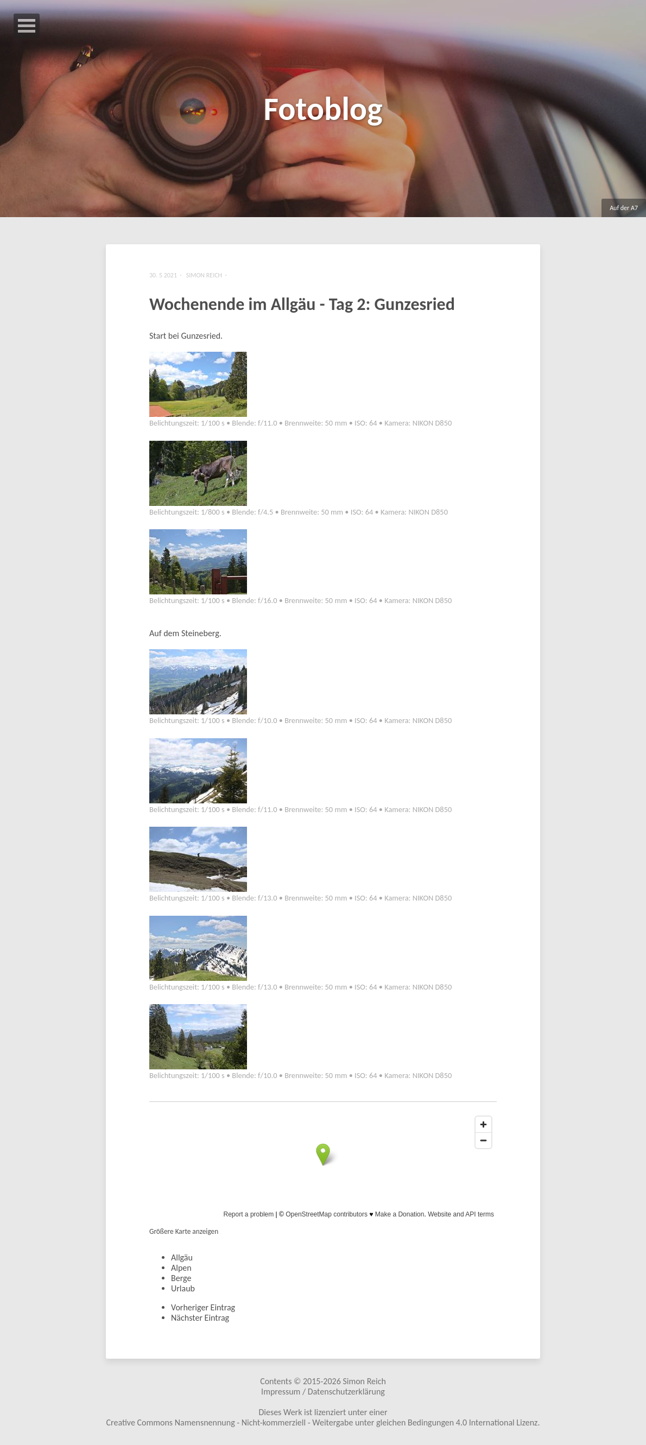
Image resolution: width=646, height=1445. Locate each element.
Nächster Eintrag (200, 1318)
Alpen (181, 1268)
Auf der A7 (624, 208)
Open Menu (27, 26)
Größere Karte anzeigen (183, 1231)
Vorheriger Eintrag (203, 1307)
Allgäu (182, 1257)
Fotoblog (322, 109)
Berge (181, 1278)
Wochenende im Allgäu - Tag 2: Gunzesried (302, 304)
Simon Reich (364, 1381)
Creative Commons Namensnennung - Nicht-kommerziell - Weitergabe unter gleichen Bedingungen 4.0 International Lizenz (322, 1422)
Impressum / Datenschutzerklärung (323, 1391)
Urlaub (183, 1288)
